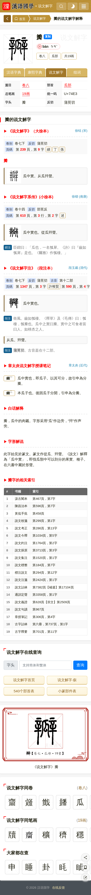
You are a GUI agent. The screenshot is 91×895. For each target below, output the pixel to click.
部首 (50, 85)
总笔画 (10, 94)
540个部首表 (24, 691)
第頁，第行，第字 (37, 215)
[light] (72, 6)
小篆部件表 (67, 691)
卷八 (25, 85)
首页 (19, 19)
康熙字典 (35, 72)
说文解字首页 (24, 680)
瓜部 (67, 85)
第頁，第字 (30, 149)
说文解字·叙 (67, 680)
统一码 (52, 94)
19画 (26, 94)
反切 (50, 102)
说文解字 (45, 6)
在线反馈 (58, 887)
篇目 (8, 85)
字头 (8, 102)
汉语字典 (14, 72)
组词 (77, 72)
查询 (80, 665)
